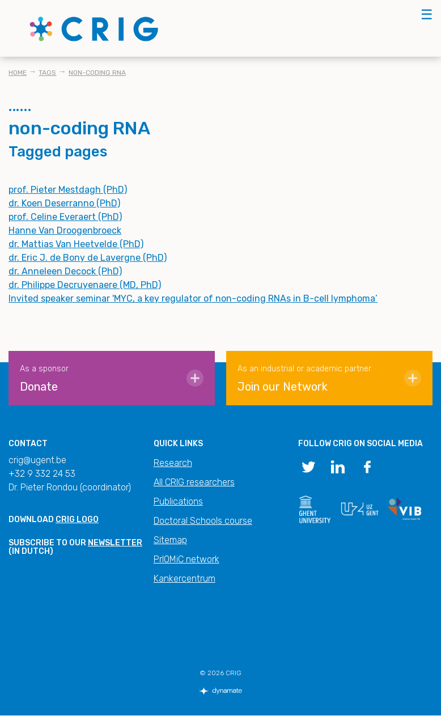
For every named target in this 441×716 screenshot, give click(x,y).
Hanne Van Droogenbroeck (65, 230)
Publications (178, 501)
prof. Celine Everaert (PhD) (65, 216)
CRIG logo (77, 519)
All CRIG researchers (194, 482)
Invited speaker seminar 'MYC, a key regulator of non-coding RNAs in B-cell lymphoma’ (193, 298)
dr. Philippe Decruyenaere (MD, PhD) (85, 284)
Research (173, 462)
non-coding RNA (97, 73)
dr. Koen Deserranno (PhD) (64, 203)
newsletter (115, 543)
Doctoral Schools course (203, 520)
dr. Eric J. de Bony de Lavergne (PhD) (88, 257)
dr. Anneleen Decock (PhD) (65, 271)
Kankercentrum (184, 578)
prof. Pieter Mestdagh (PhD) (68, 189)
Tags (47, 73)
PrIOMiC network (186, 559)
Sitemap (170, 540)
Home (18, 73)
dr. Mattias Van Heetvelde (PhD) (76, 244)
